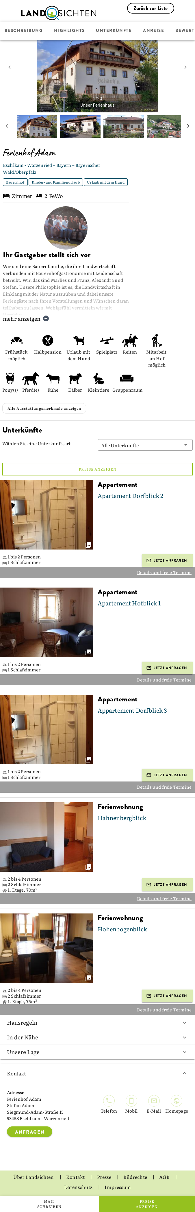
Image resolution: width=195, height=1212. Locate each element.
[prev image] (9, 67)
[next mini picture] (188, 126)
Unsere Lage (97, 1052)
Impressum (118, 1186)
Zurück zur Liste (150, 8)
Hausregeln (97, 1022)
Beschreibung (24, 31)
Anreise (153, 31)
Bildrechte (135, 1176)
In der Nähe (97, 1037)
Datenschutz (78, 1186)
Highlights (69, 31)
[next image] (185, 67)
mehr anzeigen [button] (26, 318)
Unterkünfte (114, 31)
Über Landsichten (34, 1176)
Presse (104, 1176)
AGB (164, 1176)
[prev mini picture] (7, 126)
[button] (145, 445)
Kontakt (97, 1073)
